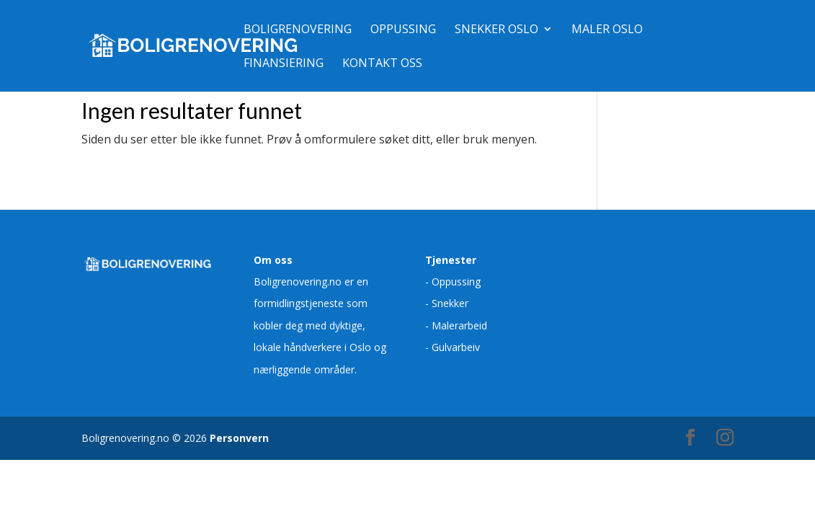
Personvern (239, 438)
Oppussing (403, 30)
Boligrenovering (298, 30)
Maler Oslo (607, 30)
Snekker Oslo (496, 30)
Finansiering (284, 64)
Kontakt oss (382, 64)
